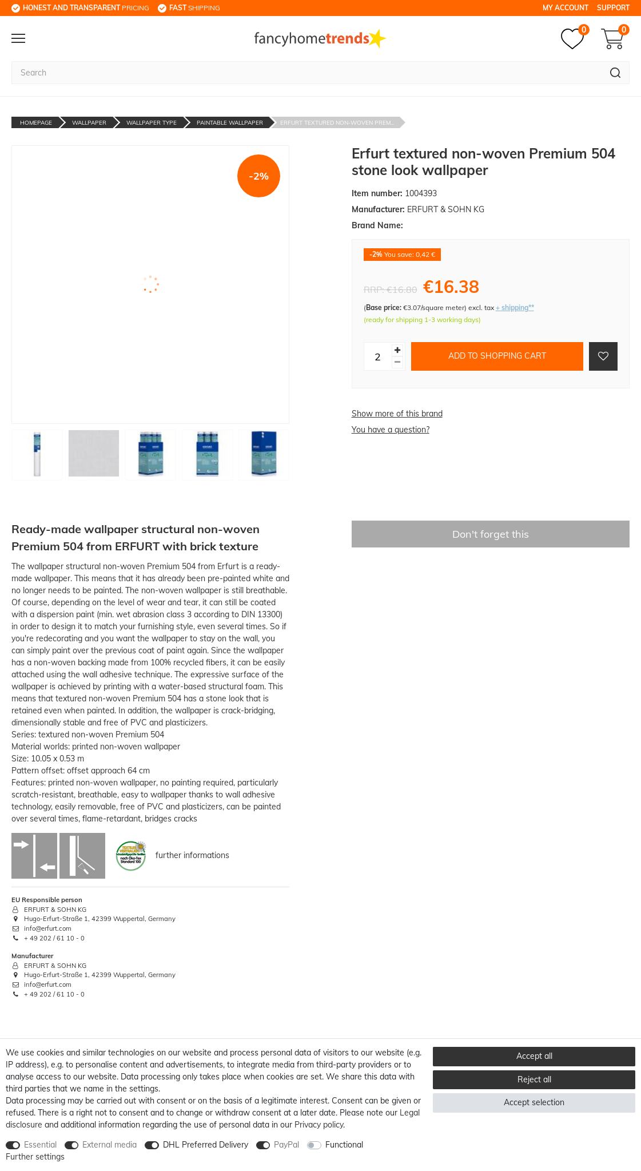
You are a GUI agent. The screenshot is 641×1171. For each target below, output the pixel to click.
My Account (565, 7)
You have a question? (390, 429)
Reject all (534, 1079)
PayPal (286, 1145)
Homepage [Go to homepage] (36, 122)
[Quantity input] (378, 356)
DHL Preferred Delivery (205, 1145)
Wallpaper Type (151, 122)
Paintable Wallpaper (230, 122)
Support (613, 7)
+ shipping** (515, 307)
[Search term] (306, 72)
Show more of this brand (397, 413)
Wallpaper (89, 122)
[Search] (616, 72)
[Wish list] (575, 39)
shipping (194, 7)
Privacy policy (318, 1125)
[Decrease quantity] (397, 362)
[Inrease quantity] (397, 350)
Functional (344, 1145)
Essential (40, 1145)
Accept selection (534, 1102)
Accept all (534, 1056)
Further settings (35, 1157)
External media (109, 1145)
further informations (192, 855)
